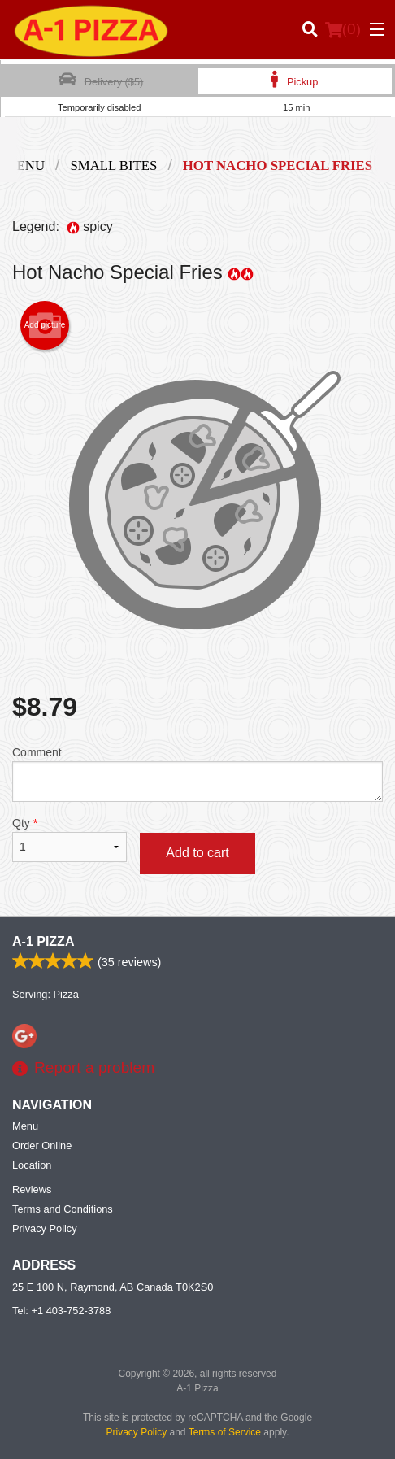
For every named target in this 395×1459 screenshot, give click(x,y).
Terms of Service (225, 1432)
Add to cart (197, 853)
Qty (69, 839)
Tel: (61, 1310)
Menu (25, 1126)
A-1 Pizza (43, 941)
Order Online (42, 1145)
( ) (343, 29)
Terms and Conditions (62, 1209)
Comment (197, 774)
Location (31, 1165)
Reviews (31, 1189)
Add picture (45, 325)
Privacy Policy (44, 1228)
